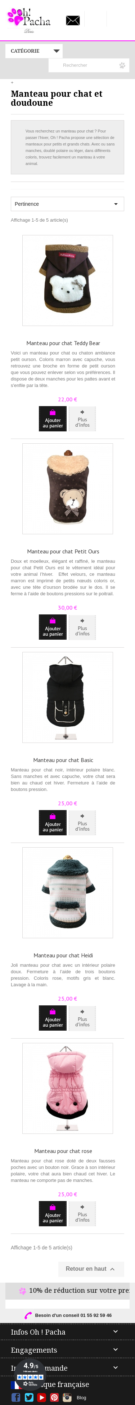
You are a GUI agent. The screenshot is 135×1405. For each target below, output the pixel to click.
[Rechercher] (89, 65)
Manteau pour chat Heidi (63, 955)
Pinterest (54, 1397)
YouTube (41, 1397)
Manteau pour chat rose (63, 1150)
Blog (81, 1397)
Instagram (67, 1397)
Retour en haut (91, 1269)
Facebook (16, 1397)
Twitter (28, 1397)
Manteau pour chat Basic (63, 760)
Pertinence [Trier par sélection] (67, 204)
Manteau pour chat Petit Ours (63, 551)
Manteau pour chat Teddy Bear (63, 343)
